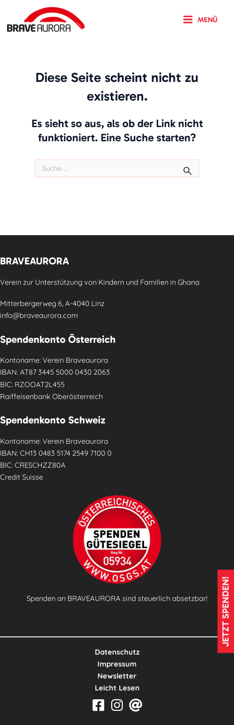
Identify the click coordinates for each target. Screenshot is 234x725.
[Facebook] (98, 705)
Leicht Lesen (117, 687)
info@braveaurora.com (39, 315)
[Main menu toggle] (200, 19)
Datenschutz (117, 651)
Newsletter (117, 675)
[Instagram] (117, 705)
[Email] (135, 705)
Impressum (117, 663)
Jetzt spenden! (225, 611)
